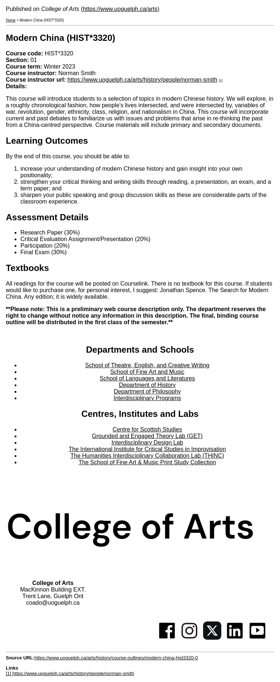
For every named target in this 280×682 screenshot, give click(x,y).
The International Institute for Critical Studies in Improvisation (147, 449)
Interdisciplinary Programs (147, 398)
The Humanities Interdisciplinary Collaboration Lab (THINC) (147, 456)
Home (11, 20)
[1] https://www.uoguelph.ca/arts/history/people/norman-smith (70, 673)
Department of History (147, 385)
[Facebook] (167, 638)
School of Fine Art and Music (147, 372)
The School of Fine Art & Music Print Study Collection (147, 462)
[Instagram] (189, 638)
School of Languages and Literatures (147, 378)
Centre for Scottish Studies (147, 429)
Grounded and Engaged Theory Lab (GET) (147, 436)
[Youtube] (257, 638)
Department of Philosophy (147, 391)
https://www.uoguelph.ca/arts (120, 9)
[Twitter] (212, 638)
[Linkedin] (235, 638)
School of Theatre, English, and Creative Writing (147, 365)
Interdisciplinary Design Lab (147, 442)
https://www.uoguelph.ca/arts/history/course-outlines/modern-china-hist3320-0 (116, 657)
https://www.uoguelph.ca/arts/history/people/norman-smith (142, 80)
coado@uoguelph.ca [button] (52, 603)
